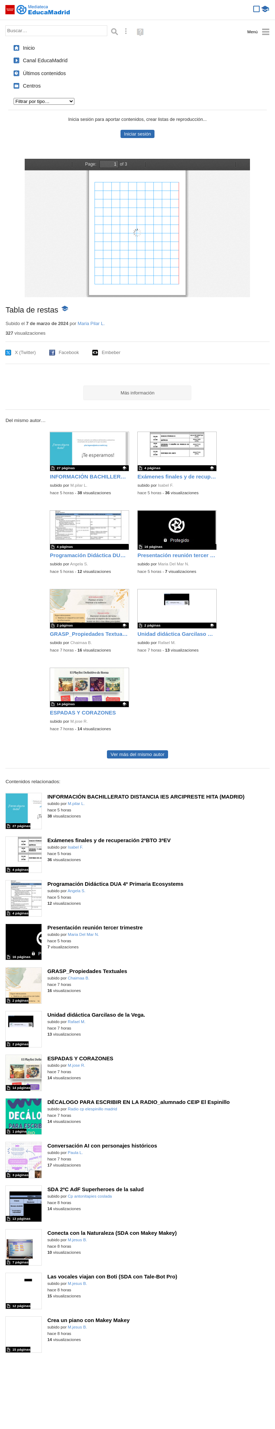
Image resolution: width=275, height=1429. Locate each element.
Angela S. (79, 564)
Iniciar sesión (137, 134)
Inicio (29, 48)
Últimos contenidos (44, 73)
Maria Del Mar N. (173, 564)
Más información (137, 393)
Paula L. (75, 1152)
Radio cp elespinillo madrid (92, 1109)
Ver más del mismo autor (137, 754)
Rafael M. (167, 642)
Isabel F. (165, 485)
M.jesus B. (77, 1240)
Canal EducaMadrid (45, 60)
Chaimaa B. (81, 642)
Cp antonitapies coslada (90, 1196)
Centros (32, 86)
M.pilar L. (78, 485)
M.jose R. (79, 721)
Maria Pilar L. (91, 323)
